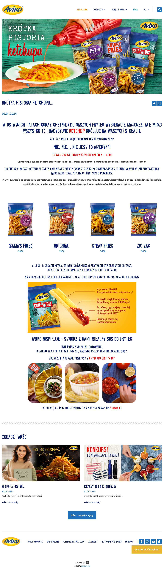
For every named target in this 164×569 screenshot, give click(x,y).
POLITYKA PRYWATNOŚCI (74, 541)
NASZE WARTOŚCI (35, 541)
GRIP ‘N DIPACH (107, 270)
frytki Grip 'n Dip (99, 277)
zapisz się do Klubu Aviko (146, 549)
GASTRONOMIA (53, 541)
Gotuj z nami (119, 9)
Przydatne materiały (111, 541)
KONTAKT (129, 541)
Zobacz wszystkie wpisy (82, 515)
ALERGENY (93, 541)
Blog (135, 9)
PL (146, 9)
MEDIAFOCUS (85, 566)
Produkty (100, 9)
